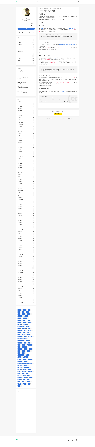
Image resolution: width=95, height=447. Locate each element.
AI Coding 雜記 (20, 71)
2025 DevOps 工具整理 (22, 92)
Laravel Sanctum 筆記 (22, 82)
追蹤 (26, 28)
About (38, 1)
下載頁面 (42, 28)
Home (20, 1)
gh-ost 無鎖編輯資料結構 (23, 87)
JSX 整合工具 (62, 91)
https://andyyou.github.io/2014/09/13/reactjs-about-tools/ (51, 97)
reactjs (41, 104)
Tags (35, 1)
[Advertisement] (26, 411)
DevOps (19, 94)
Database (19, 88)
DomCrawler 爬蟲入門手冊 (23, 77)
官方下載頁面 (57, 58)
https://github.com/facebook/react (67, 44)
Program (50, 8)
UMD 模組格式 (72, 28)
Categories (30, 1)
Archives (24, 1)
